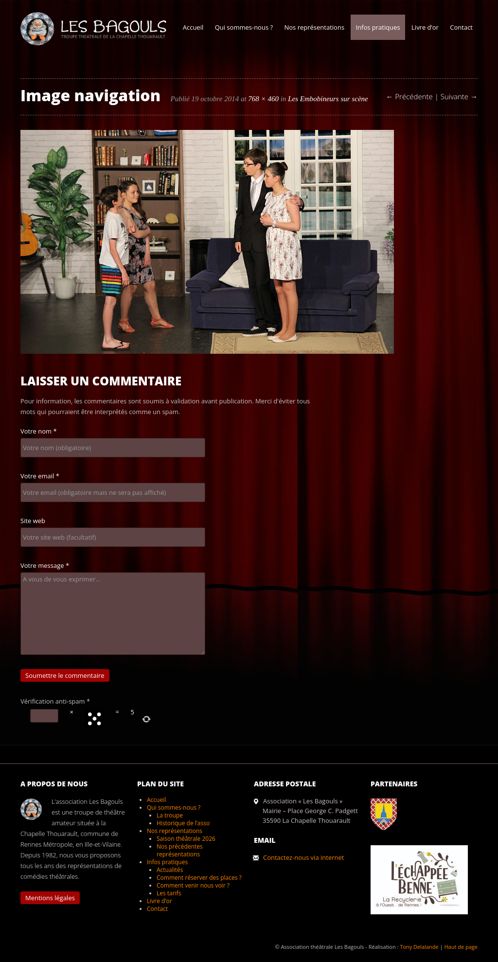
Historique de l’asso (183, 823)
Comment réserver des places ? (199, 877)
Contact (461, 27)
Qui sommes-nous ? (244, 27)
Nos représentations (314, 27)
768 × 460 (263, 99)
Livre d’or (425, 27)
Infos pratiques (378, 27)
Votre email (39, 476)
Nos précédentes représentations (180, 850)
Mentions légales (50, 897)
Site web (32, 520)
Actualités (170, 870)
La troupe (170, 815)
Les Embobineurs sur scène (328, 99)
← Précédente (409, 96)
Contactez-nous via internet (303, 857)
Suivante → (459, 96)
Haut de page (461, 946)
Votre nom (38, 431)
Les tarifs (169, 893)
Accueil (193, 27)
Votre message (44, 565)
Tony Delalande (419, 946)
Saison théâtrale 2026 (186, 839)
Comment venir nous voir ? (193, 885)
